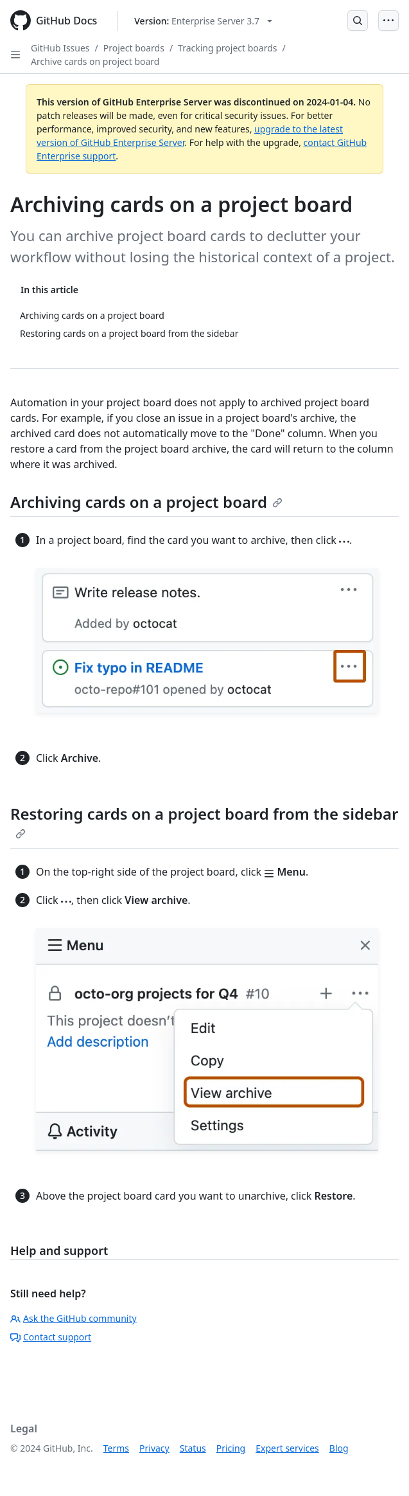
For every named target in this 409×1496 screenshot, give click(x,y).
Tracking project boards (227, 48)
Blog (339, 1448)
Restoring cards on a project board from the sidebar (204, 821)
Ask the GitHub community (73, 1318)
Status (193, 1448)
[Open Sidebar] (15, 54)
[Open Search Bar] (357, 20)
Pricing (230, 1448)
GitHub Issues (60, 48)
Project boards (133, 48)
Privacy (154, 1448)
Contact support (50, 1337)
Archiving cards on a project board (146, 501)
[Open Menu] (388, 20)
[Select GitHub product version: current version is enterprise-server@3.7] (203, 21)
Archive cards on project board (95, 61)
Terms (116, 1448)
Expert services (287, 1448)
